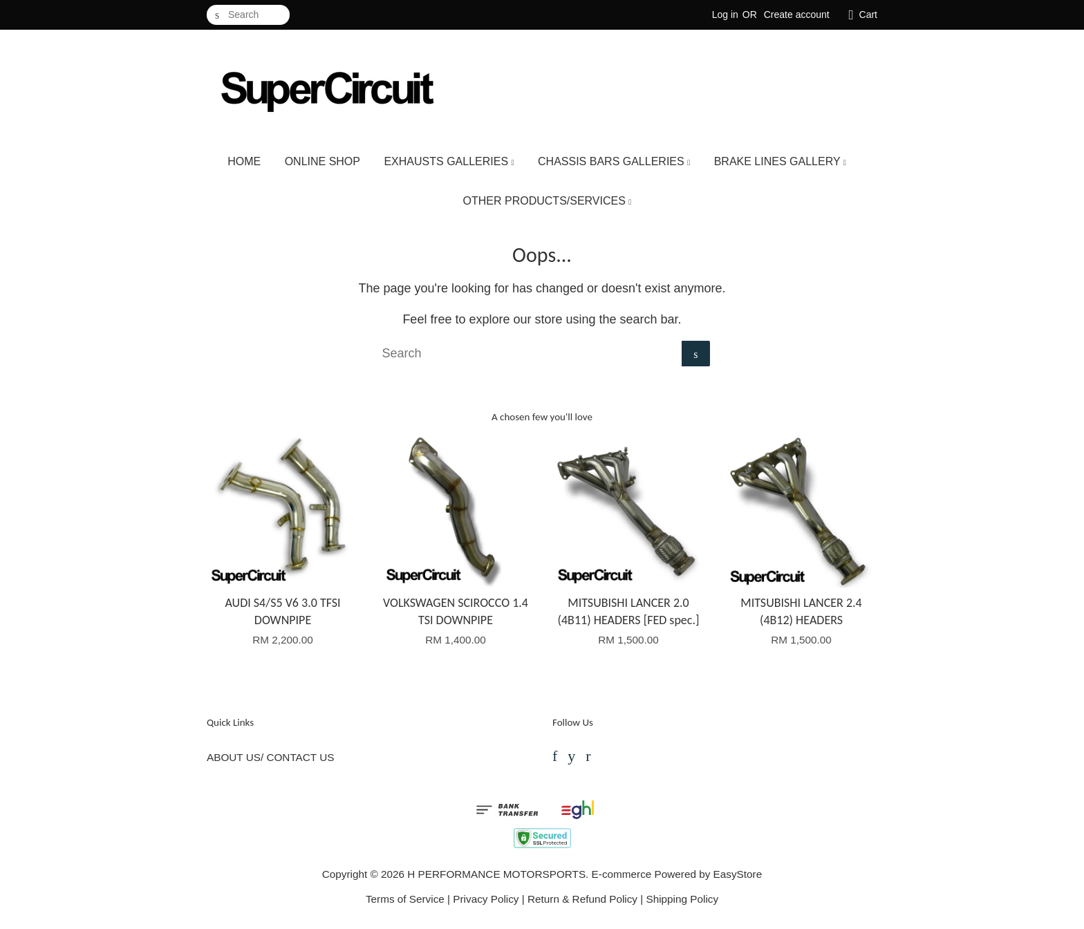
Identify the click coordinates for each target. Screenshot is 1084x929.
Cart (868, 14)
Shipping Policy (682, 899)
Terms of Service (405, 899)
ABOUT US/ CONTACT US (270, 757)
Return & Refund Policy (582, 899)
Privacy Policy (485, 899)
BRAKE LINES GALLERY (780, 161)
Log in (725, 14)
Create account (797, 14)
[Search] (248, 15)
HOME (244, 161)
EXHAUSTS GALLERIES (449, 161)
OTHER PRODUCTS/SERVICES (547, 201)
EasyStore (738, 874)
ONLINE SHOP (322, 161)
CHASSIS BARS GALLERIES (614, 161)
